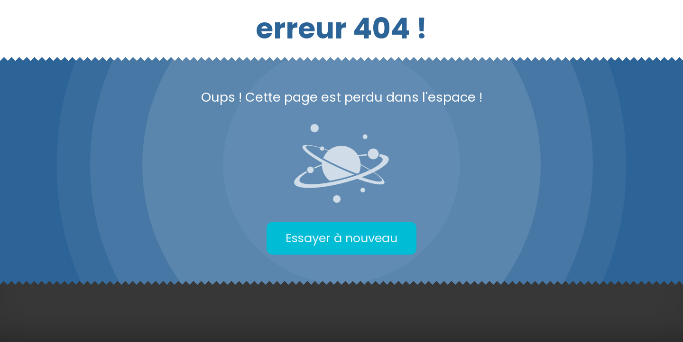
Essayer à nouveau (341, 238)
